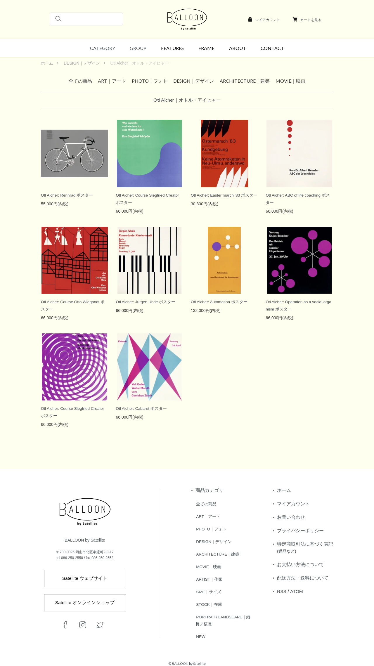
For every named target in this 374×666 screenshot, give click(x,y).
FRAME (206, 48)
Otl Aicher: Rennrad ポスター (67, 195)
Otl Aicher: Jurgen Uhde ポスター (146, 301)
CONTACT (272, 48)
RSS (282, 591)
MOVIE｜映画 (290, 81)
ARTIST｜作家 (208, 577)
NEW (200, 633)
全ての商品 (80, 81)
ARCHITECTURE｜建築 (245, 81)
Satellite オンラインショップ (85, 601)
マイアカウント (267, 20)
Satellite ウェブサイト (85, 576)
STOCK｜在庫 (208, 602)
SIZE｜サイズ (208, 589)
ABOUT (237, 48)
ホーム (47, 63)
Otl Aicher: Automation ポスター (220, 301)
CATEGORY (102, 48)
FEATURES (172, 48)
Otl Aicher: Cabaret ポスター (142, 408)
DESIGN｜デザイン (82, 63)
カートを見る (310, 20)
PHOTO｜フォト (149, 81)
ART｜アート (112, 81)
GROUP (138, 48)
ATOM (296, 591)
